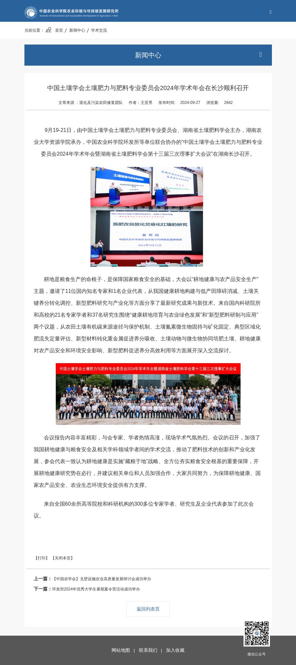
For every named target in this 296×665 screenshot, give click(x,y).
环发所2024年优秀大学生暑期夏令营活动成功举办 (87, 588)
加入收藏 (175, 650)
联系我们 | (152, 650)
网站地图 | (124, 650)
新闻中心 (77, 30)
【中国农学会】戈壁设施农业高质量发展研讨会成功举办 (92, 578)
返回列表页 (148, 609)
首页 (54, 30)
